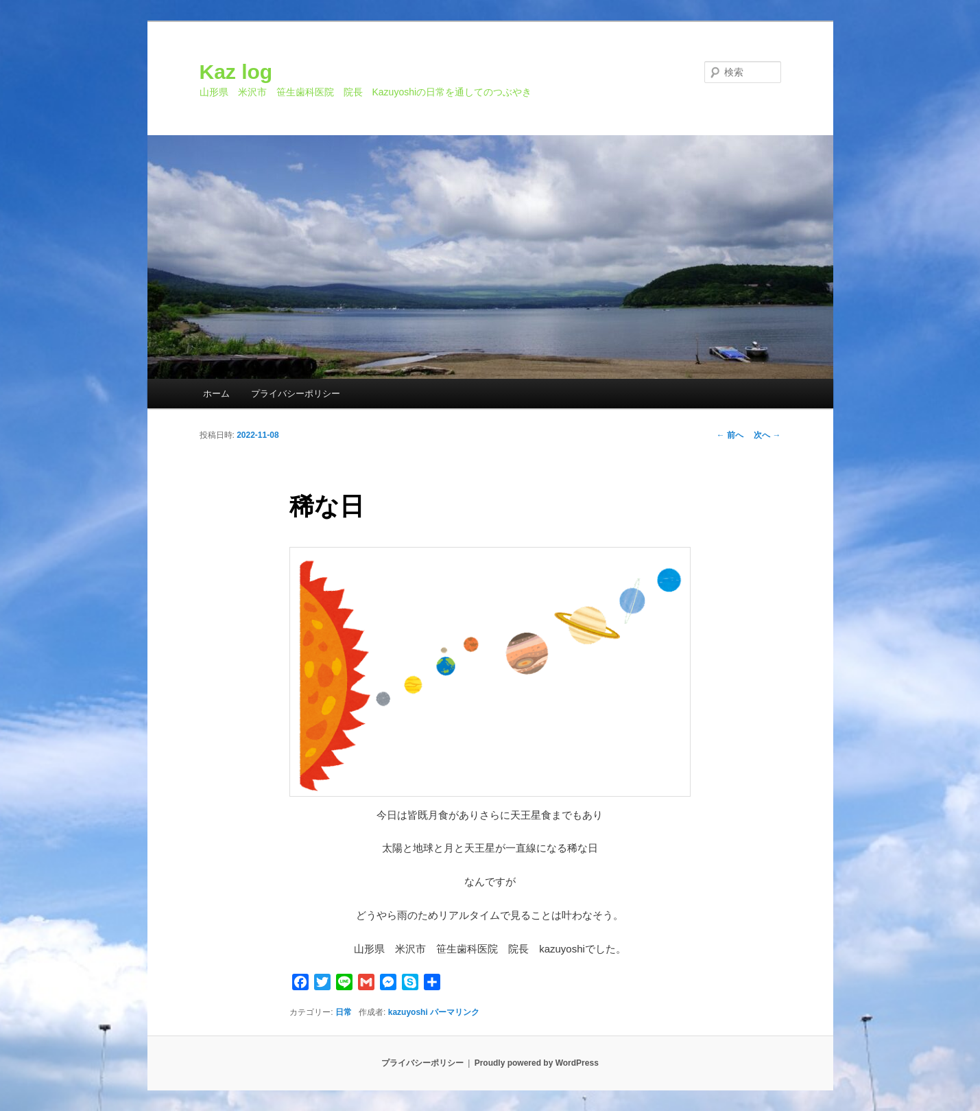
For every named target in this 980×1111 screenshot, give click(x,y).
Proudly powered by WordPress (537, 1063)
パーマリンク (454, 1012)
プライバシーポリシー (295, 393)
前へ (730, 435)
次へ (767, 435)
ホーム (216, 393)
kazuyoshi (408, 1012)
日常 (343, 1012)
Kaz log (236, 71)
